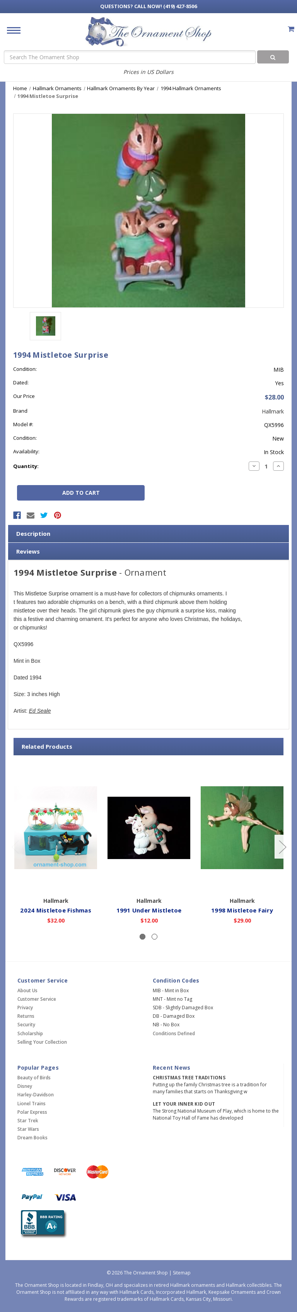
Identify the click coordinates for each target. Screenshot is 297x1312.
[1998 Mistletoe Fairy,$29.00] (242, 827)
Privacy (25, 1007)
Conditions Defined (174, 1033)
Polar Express (32, 1112)
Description (33, 533)
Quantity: (26, 466)
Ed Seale (40, 711)
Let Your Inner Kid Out (184, 1104)
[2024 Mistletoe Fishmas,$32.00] (55, 827)
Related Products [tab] (47, 746)
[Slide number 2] (154, 937)
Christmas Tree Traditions (189, 1077)
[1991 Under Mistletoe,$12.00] (149, 827)
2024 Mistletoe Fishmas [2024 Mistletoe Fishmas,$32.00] (55, 910)
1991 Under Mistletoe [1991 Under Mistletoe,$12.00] (149, 910)
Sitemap (182, 1272)
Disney (24, 1086)
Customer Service (36, 999)
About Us (27, 990)
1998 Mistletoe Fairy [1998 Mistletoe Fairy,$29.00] (242, 910)
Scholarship (30, 1033)
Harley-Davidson (35, 1094)
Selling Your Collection (42, 1042)
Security (26, 1024)
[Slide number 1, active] (142, 937)
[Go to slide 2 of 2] (15, 846)
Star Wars (28, 1129)
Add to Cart (56, 882)
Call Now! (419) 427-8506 (148, 6)
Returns (25, 1016)
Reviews (28, 551)
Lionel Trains (31, 1103)
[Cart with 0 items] (291, 28)
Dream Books (32, 1137)
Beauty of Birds (34, 1077)
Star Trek (27, 1120)
